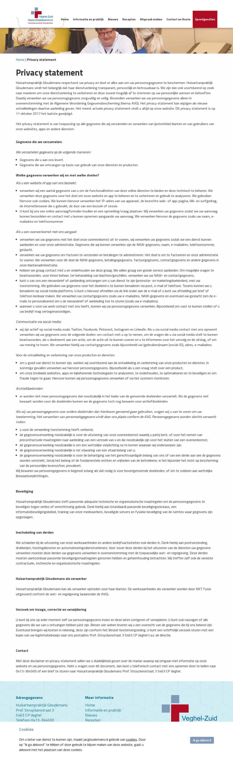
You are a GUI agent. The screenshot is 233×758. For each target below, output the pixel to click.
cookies (131, 739)
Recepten (129, 19)
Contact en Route (179, 19)
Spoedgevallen (205, 19)
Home (65, 19)
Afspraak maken (151, 19)
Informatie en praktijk (88, 19)
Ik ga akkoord (202, 740)
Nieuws (113, 19)
